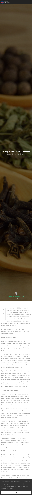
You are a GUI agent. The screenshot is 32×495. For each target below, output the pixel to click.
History (22, 296)
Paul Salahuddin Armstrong (14, 296)
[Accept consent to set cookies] (16, 492)
